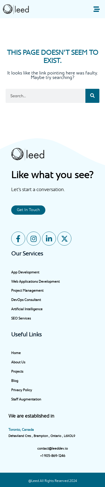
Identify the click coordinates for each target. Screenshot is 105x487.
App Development (25, 272)
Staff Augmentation (26, 399)
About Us (18, 362)
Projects (17, 371)
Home (16, 353)
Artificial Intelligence (27, 309)
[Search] (92, 96)
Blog (14, 381)
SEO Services (21, 318)
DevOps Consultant (26, 300)
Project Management (27, 291)
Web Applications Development (35, 282)
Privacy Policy (21, 390)
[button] (96, 9)
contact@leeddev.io (52, 448)
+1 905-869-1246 (52, 456)
